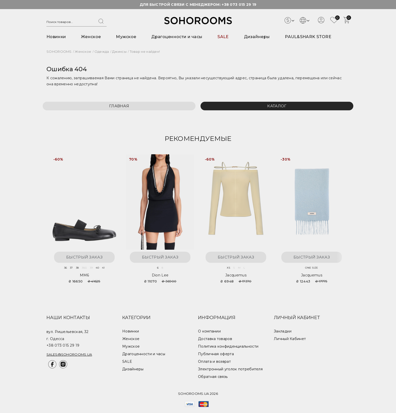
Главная (119, 106)
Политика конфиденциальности (228, 346)
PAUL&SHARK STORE (308, 36)
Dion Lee (160, 275)
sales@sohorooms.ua (69, 354)
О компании (209, 331)
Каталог (276, 106)
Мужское (126, 36)
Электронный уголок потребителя (230, 369)
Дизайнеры (257, 36)
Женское (91, 36)
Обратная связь (213, 376)
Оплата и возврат (214, 361)
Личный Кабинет (290, 339)
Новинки (56, 36)
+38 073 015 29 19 (239, 4)
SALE (223, 36)
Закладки (282, 331)
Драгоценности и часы (176, 36)
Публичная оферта (216, 354)
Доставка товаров (215, 339)
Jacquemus (235, 275)
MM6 (84, 275)
